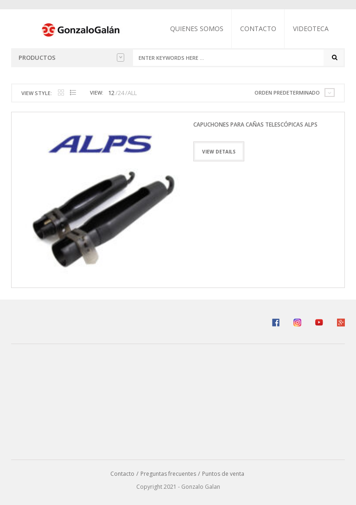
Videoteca (311, 28)
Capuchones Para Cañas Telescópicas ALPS (255, 124)
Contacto (258, 28)
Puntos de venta (223, 474)
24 (121, 93)
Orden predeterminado (287, 92)
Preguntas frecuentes (168, 474)
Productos (71, 57)
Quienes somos (196, 28)
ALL (132, 93)
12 (111, 93)
